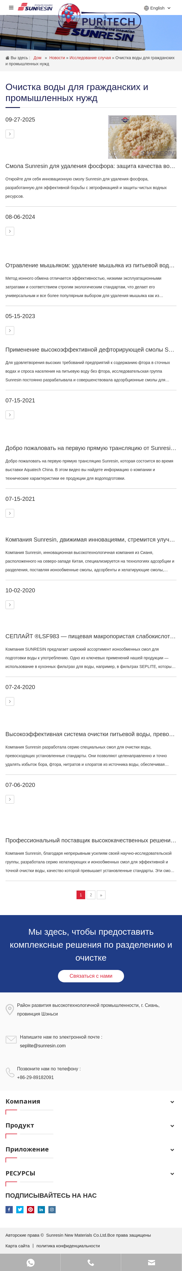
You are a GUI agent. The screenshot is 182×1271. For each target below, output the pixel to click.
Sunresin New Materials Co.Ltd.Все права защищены (98, 1235)
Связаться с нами (91, 976)
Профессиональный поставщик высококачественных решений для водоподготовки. (91, 840)
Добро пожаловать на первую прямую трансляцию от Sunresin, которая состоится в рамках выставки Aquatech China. (91, 448)
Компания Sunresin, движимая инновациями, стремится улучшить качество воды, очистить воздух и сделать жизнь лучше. (91, 539)
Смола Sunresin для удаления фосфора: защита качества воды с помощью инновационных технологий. (91, 166)
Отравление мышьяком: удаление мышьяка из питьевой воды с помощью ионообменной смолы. (91, 265)
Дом (38, 57)
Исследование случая (91, 57)
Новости (57, 57)
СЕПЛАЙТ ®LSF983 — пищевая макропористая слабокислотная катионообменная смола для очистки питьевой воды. (91, 636)
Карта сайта (18, 1245)
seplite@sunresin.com (43, 1045)
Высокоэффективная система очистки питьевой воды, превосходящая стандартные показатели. (91, 734)
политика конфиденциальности (68, 1245)
